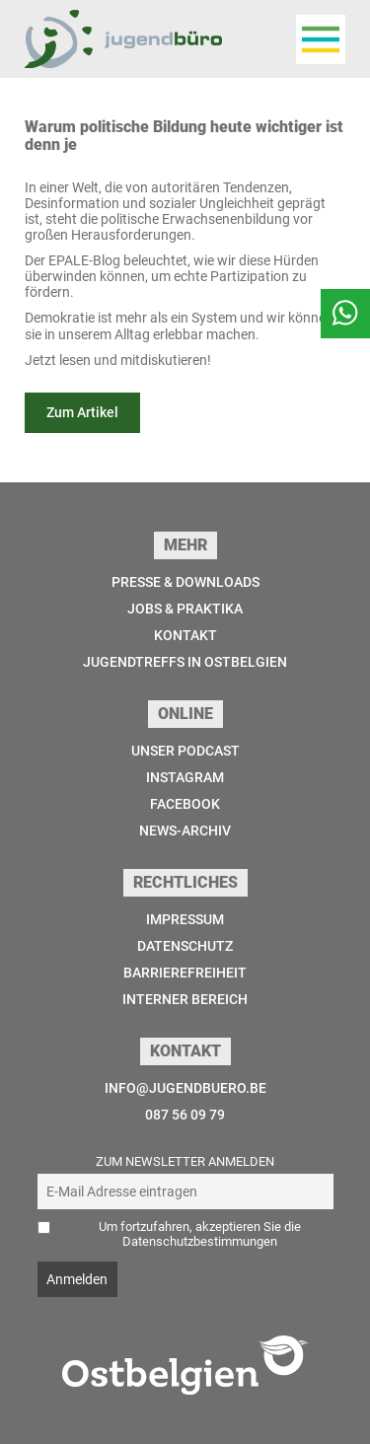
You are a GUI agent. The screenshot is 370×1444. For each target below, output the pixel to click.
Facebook (185, 804)
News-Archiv (185, 830)
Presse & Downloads (185, 582)
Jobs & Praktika (185, 608)
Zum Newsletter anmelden (185, 1161)
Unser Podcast (185, 750)
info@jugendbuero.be (185, 1088)
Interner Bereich (185, 999)
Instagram (185, 777)
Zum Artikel (82, 412)
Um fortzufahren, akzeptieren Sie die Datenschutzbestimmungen (200, 1234)
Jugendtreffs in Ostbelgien (185, 662)
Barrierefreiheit (185, 972)
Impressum (185, 919)
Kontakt (185, 635)
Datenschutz (185, 946)
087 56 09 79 (185, 1114)
